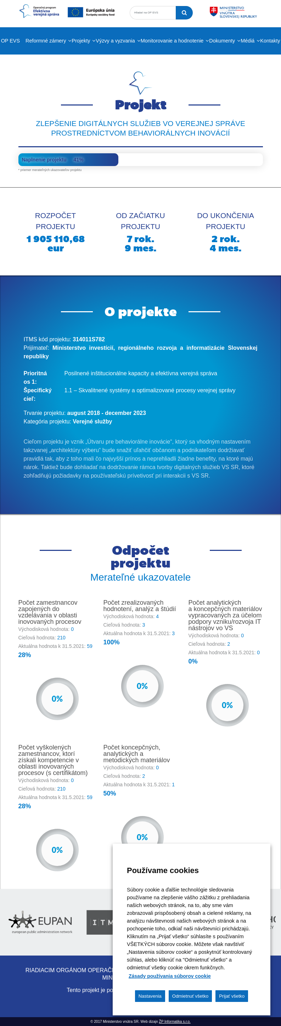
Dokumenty (222, 41)
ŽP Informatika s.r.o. (175, 1022)
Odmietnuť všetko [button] (190, 996)
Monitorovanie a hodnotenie (172, 41)
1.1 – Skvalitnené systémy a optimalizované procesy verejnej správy (150, 390)
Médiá (247, 41)
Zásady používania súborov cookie (170, 976)
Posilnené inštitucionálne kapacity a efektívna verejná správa (140, 373)
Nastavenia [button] (150, 996)
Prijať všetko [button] (232, 996)
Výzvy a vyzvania (115, 41)
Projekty (81, 41)
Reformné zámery (46, 41)
